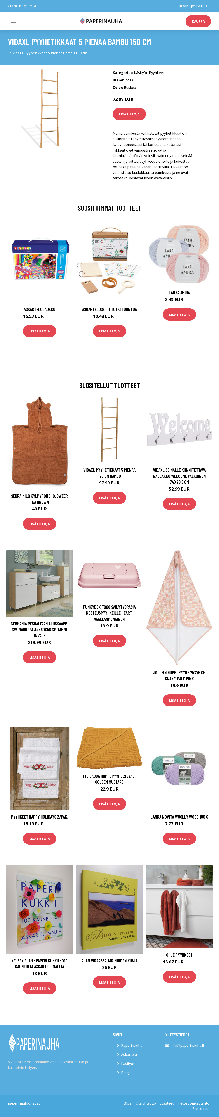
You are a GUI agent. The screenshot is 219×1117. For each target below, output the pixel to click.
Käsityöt (140, 72)
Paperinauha (131, 1045)
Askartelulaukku (39, 309)
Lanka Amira (179, 292)
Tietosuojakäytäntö (193, 1103)
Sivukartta (201, 1108)
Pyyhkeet (156, 72)
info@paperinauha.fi (193, 6)
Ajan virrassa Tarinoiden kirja (109, 960)
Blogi (125, 1072)
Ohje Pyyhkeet (179, 955)
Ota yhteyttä (146, 1103)
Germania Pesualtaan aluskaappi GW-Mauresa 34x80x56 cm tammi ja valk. (39, 629)
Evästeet (167, 1103)
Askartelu (129, 1054)
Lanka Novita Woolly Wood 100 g (179, 816)
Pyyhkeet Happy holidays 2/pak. (39, 816)
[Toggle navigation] (14, 21)
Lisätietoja (129, 114)
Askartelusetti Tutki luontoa (109, 309)
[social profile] (40, 6)
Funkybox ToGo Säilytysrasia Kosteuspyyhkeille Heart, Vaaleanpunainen (109, 613)
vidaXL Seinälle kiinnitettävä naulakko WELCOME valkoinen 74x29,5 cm (179, 476)
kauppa (198, 21)
